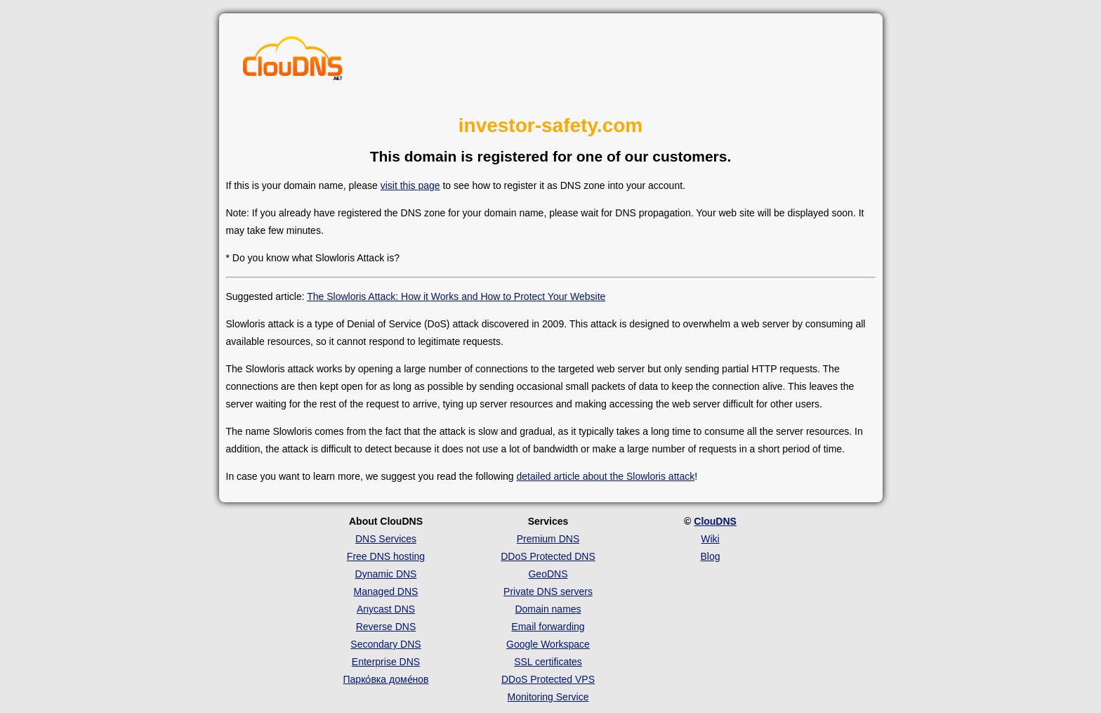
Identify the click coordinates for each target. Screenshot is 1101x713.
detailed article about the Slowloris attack (606, 476)
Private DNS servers (548, 591)
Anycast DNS (386, 609)
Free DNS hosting (386, 556)
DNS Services (385, 538)
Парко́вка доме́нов (386, 679)
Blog (710, 556)
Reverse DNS (386, 626)
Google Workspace (548, 644)
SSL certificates (548, 661)
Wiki (710, 538)
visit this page (410, 185)
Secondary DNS (385, 644)
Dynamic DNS (386, 574)
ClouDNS (715, 521)
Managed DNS (386, 591)
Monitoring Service (548, 696)
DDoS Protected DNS (548, 556)
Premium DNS (548, 538)
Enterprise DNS (386, 661)
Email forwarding (547, 626)
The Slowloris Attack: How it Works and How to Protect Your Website (456, 296)
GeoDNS (547, 574)
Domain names (548, 609)
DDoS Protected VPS (548, 679)
